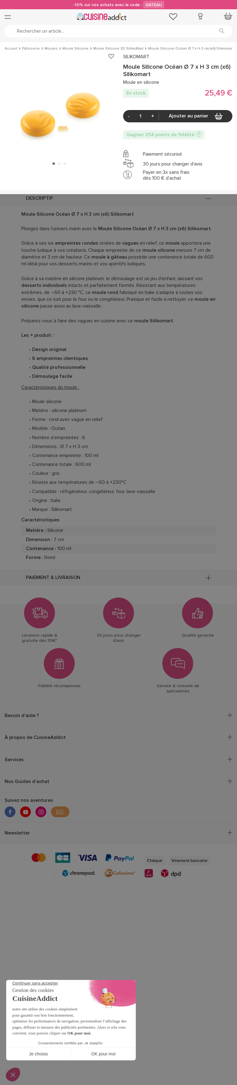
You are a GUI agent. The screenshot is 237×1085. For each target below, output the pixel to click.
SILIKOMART (136, 57)
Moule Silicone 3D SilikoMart (118, 49)
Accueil (11, 49)
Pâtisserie (31, 49)
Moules (51, 49)
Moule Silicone (75, 49)
